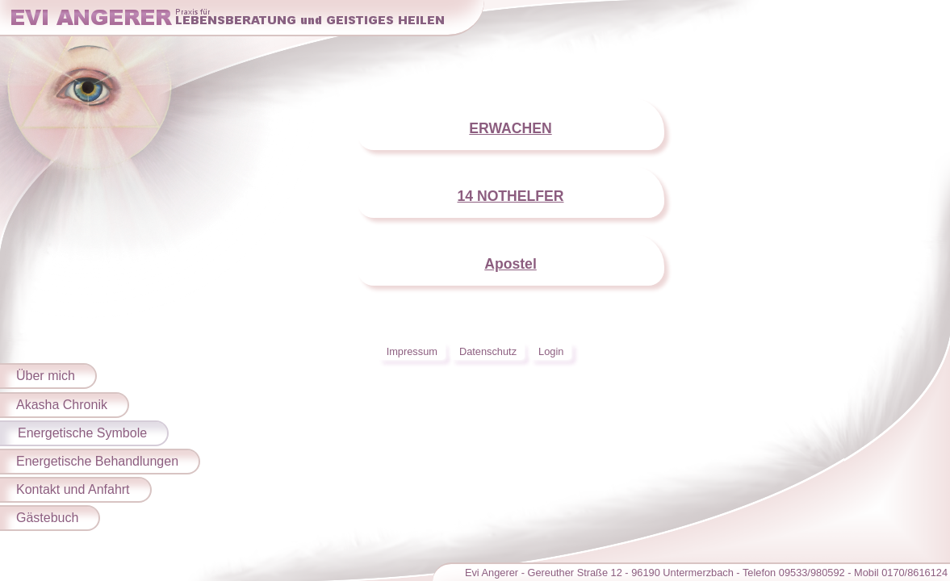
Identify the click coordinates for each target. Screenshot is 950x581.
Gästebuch (47, 518)
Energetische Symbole (82, 433)
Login (550, 351)
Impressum (412, 351)
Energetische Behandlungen (97, 461)
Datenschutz (488, 351)
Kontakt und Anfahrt (73, 489)
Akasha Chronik (61, 405)
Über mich (45, 375)
